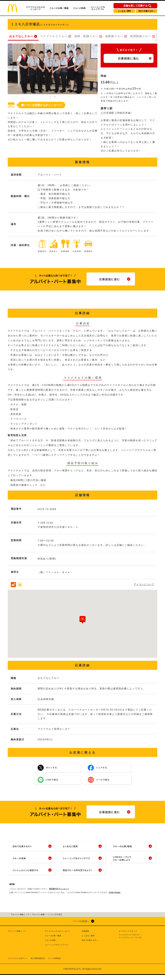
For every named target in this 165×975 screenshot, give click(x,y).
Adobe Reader (114, 892)
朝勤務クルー (114, 36)
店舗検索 (85, 931)
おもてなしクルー (21, 36)
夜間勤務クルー (140, 36)
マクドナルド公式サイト (18, 958)
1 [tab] (50, 97)
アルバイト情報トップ (17, 931)
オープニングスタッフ (128, 931)
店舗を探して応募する (135, 6)
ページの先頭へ (81, 921)
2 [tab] (55, 97)
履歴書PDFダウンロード (59, 889)
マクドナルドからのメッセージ (35, 8)
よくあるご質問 (124, 11)
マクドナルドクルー (53, 36)
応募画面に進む (128, 58)
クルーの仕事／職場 (58, 8)
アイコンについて (144, 584)
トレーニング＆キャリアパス (97, 8)
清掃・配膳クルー (86, 36)
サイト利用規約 (54, 958)
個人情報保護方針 (38, 958)
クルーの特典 (79, 8)
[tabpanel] (53, 69)
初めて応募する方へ (146, 11)
